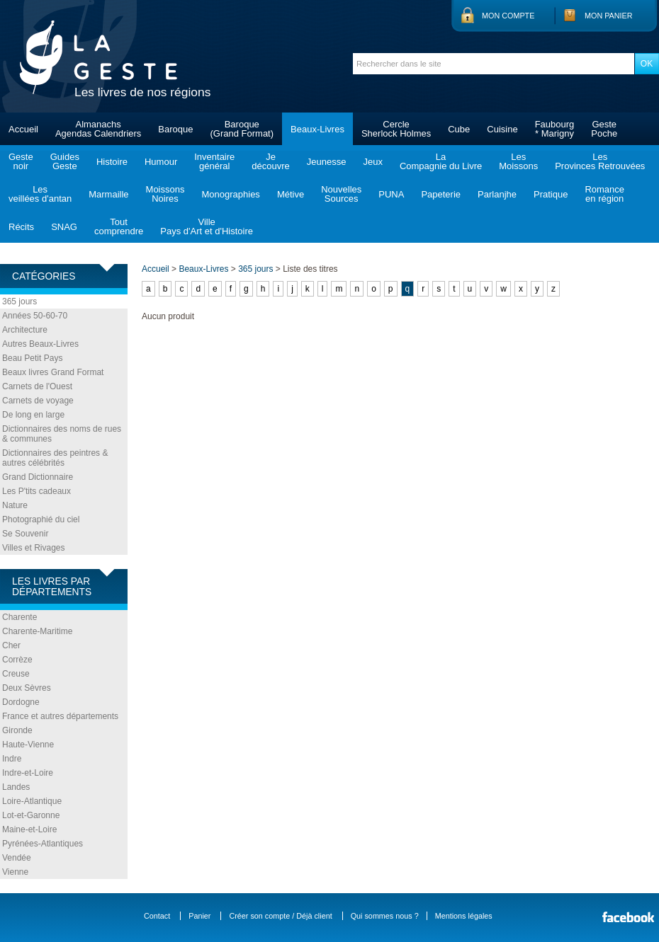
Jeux (372, 161)
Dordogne (21, 702)
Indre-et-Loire (27, 773)
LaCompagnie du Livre (441, 161)
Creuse (16, 674)
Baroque (175, 129)
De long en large (33, 415)
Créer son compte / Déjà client (280, 916)
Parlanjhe (497, 194)
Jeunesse (327, 161)
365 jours (19, 301)
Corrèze (17, 660)
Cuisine (502, 129)
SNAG (64, 227)
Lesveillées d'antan (40, 194)
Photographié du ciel (40, 519)
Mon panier (609, 15)
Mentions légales (463, 916)
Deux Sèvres (26, 688)
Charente (19, 617)
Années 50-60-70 (34, 316)
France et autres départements (60, 716)
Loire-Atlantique (32, 801)
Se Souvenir (25, 534)
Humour (161, 161)
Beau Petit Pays (32, 358)
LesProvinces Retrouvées (600, 161)
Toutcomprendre (118, 226)
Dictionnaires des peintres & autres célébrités (55, 458)
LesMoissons (518, 161)
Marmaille (108, 194)
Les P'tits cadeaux (36, 491)
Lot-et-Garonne (31, 815)
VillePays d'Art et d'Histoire (206, 226)
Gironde (17, 730)
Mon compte (508, 15)
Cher (11, 645)
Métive (290, 194)
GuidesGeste (64, 161)
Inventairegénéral (214, 161)
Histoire (112, 161)
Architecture (24, 330)
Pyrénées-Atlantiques (42, 844)
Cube (459, 129)
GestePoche (604, 129)
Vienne (15, 872)
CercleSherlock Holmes (396, 129)
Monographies (230, 194)
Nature (15, 505)
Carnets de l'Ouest (37, 386)
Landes (16, 787)
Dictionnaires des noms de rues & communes (61, 434)
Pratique (551, 194)
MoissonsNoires (165, 194)
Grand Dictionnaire (37, 477)
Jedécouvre (270, 161)
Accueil (23, 129)
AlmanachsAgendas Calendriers (98, 129)
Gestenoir (21, 161)
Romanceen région (604, 194)
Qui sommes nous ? (385, 916)
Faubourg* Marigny (555, 129)
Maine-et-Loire (29, 829)
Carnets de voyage (38, 401)
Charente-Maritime (37, 631)
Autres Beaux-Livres (40, 344)
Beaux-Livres (317, 129)
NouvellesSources (341, 194)
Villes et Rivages (33, 548)
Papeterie (441, 194)
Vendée (16, 858)
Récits (21, 227)
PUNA (391, 194)
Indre (11, 759)
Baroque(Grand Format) (242, 129)
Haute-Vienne (28, 744)
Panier (199, 916)
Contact (157, 916)
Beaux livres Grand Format (52, 372)
